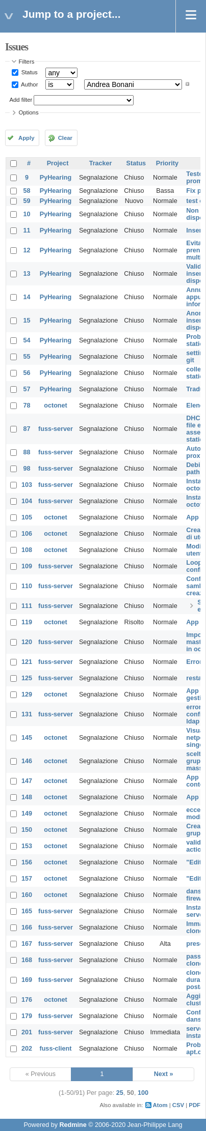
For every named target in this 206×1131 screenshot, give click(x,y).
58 (27, 190)
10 (27, 214)
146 (26, 761)
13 (27, 273)
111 (26, 606)
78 (27, 405)
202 (26, 1048)
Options (29, 112)
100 (143, 1092)
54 (27, 340)
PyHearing (55, 177)
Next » (163, 1074)
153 (26, 846)
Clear (65, 138)
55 (27, 356)
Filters (27, 62)
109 (26, 566)
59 (27, 201)
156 (26, 862)
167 (26, 943)
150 (26, 829)
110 (26, 586)
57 (27, 389)
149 (26, 813)
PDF (194, 1105)
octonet (55, 405)
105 (26, 517)
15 (27, 320)
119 (26, 622)
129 (26, 694)
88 (27, 452)
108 (26, 550)
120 (26, 642)
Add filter (21, 100)
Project (58, 163)
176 (26, 999)
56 (27, 372)
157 (26, 878)
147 (26, 781)
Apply (26, 138)
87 (27, 428)
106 (26, 533)
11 (27, 230)
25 (119, 1092)
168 (26, 960)
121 (26, 661)
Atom (160, 1105)
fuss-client (55, 1048)
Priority (167, 163)
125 (26, 678)
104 (26, 501)
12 (27, 250)
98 (27, 468)
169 (26, 979)
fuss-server (55, 428)
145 (26, 737)
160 (26, 894)
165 (26, 911)
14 (27, 297)
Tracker (100, 163)
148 (26, 797)
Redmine (72, 1124)
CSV (178, 1105)
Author (29, 84)
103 (26, 484)
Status (29, 72)
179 (26, 1016)
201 (26, 1032)
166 (26, 927)
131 (26, 714)
